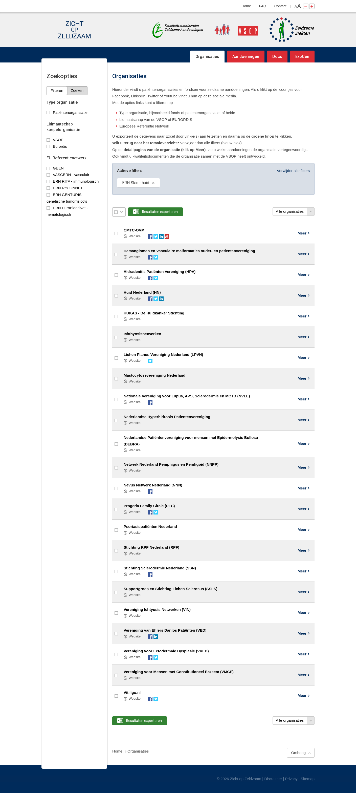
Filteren (57, 90)
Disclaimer (273, 779)
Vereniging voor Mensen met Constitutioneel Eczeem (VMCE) (179, 672)
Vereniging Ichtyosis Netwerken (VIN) (157, 609)
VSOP (58, 140)
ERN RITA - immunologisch (76, 181)
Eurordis (60, 146)
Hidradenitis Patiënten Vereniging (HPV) (159, 271)
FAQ (262, 6)
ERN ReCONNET (68, 188)
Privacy (291, 779)
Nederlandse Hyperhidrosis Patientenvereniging (167, 417)
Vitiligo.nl (132, 692)
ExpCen (302, 56)
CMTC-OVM (134, 230)
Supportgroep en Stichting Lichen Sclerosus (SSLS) (170, 589)
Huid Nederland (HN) (142, 292)
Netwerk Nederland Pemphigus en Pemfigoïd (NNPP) (171, 464)
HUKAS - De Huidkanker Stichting (154, 313)
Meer (302, 233)
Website (135, 236)
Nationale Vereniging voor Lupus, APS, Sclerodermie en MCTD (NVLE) (187, 396)
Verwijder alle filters (293, 170)
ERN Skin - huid (135, 182)
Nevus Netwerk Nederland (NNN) (153, 485)
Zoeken (77, 90)
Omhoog (298, 753)
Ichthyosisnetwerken (142, 334)
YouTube (167, 236)
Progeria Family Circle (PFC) (149, 506)
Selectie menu (121, 212)
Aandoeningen (245, 56)
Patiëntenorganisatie (70, 112)
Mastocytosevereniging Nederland (154, 375)
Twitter (155, 236)
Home (246, 6)
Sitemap (308, 779)
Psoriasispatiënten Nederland (150, 526)
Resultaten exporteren (160, 212)
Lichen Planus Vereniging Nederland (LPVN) (163, 354)
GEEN (58, 168)
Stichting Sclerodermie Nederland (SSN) (160, 568)
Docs (277, 56)
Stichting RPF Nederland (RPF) (151, 547)
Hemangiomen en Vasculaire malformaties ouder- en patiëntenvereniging (189, 251)
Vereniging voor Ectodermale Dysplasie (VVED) (166, 651)
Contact (280, 6)
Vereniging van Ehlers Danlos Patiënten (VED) (165, 630)
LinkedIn (161, 236)
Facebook (150, 236)
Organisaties (207, 56)
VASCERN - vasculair (71, 175)
